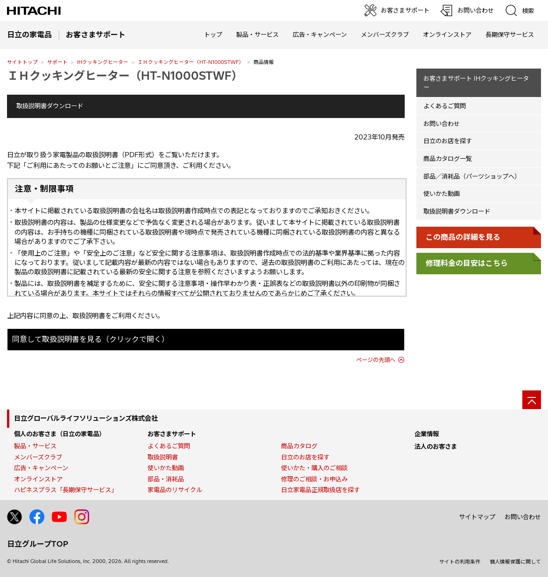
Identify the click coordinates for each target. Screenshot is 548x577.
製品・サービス (35, 446)
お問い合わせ (441, 123)
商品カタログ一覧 (447, 158)
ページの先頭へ (375, 359)
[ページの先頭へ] (531, 399)
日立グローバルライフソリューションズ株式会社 (86, 418)
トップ (213, 34)
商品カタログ (299, 446)
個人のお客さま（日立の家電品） (59, 434)
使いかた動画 (441, 193)
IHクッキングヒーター (102, 62)
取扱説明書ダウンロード (49, 106)
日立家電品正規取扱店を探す (320, 490)
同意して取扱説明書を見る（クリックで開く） (90, 339)
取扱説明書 (163, 457)
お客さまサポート (172, 434)
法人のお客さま (436, 446)
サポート (57, 62)
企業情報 (427, 434)
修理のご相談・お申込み (314, 479)
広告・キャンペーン (41, 468)
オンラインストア (447, 34)
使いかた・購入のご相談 (314, 468)
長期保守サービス (509, 34)
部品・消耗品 (166, 479)
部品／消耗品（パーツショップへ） (471, 176)
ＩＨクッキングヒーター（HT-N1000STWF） (191, 62)
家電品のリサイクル (175, 490)
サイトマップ (477, 517)
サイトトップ (22, 62)
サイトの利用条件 (459, 561)
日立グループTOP (37, 544)
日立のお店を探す (447, 141)
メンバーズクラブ (385, 34)
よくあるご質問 (444, 106)
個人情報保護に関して (515, 561)
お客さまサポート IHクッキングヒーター (476, 83)
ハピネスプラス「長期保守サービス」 (65, 490)
